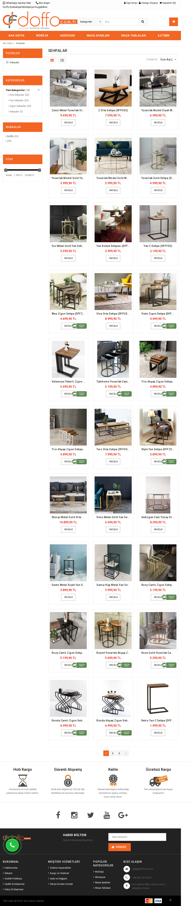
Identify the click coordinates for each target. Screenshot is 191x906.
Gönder (121, 847)
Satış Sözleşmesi (14, 889)
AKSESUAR (67, 35)
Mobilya (99, 871)
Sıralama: (152, 59)
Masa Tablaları (103, 887)
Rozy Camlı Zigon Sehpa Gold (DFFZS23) (159, 584)
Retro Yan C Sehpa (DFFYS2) (159, 720)
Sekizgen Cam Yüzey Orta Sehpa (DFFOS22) (159, 517)
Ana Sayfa (16, 35)
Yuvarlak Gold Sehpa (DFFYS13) (159, 178)
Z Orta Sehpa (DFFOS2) (113, 110)
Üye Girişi (130, 2)
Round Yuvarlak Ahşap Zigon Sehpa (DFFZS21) (114, 652)
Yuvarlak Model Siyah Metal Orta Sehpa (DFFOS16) (159, 110)
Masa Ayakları (102, 882)
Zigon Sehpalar (17, 106)
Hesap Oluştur (148, 2)
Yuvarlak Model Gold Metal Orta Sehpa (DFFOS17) (114, 178)
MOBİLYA (42, 35)
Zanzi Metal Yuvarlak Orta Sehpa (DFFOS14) (69, 110)
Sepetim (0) (167, 2)
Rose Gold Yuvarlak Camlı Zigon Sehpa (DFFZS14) (159, 652)
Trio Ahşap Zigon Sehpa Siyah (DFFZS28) (159, 381)
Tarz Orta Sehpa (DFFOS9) (113, 449)
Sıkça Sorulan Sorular (61, 884)
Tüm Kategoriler (15, 90)
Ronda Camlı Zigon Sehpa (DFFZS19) (69, 720)
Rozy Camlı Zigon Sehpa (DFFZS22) (69, 652)
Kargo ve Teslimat (59, 873)
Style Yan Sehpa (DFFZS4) (158, 449)
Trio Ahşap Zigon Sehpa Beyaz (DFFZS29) (69, 449)
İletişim (163, 35)
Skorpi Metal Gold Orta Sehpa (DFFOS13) (69, 517)
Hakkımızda (11, 867)
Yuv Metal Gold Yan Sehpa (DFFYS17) (69, 245)
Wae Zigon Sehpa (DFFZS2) (69, 313)
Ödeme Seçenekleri (60, 867)
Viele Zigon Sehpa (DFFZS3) (159, 313)
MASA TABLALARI (133, 35)
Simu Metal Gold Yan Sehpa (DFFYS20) (114, 517)
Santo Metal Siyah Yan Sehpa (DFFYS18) (69, 584)
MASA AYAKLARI (98, 35)
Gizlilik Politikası (13, 878)
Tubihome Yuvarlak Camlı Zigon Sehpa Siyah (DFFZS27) (114, 381)
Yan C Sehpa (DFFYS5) (158, 245)
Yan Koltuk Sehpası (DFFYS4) (114, 245)
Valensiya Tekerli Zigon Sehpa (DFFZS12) (69, 381)
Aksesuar (100, 877)
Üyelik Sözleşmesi (14, 884)
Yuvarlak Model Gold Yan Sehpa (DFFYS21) (69, 178)
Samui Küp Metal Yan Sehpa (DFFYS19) (114, 584)
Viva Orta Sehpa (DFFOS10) (114, 313)
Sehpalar (12, 62)
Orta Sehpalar (16, 94)
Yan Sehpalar (16, 100)
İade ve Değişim (58, 878)
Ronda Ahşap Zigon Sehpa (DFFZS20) (114, 720)
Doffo (10, 136)
